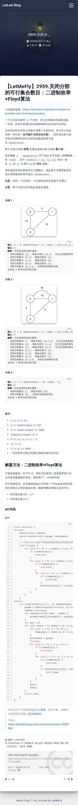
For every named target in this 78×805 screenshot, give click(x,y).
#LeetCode (14, 743)
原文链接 (34, 713)
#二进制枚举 (27, 743)
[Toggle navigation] (71, 5)
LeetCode (20, 739)
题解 (10, 739)
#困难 (56, 743)
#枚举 (22, 746)
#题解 (30, 746)
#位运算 (39, 743)
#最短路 (48, 743)
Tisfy (46, 767)
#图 (62, 743)
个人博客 (40, 709)
